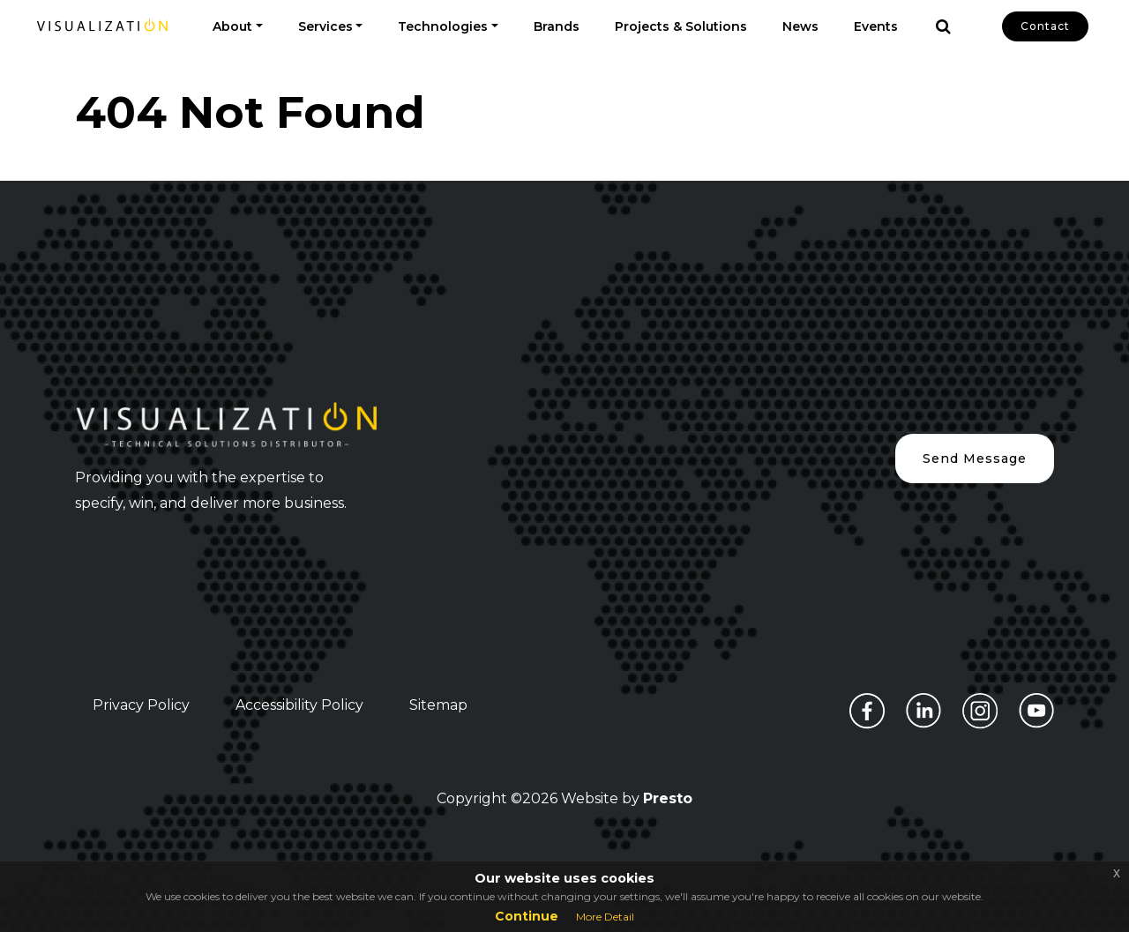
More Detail (605, 916)
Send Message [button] (975, 458)
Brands (556, 26)
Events (876, 26)
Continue (526, 916)
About (232, 26)
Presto (667, 798)
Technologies (443, 26)
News (800, 26)
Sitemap (438, 705)
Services (325, 26)
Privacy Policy (141, 705)
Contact (1045, 26)
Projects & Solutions (681, 26)
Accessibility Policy (299, 705)
